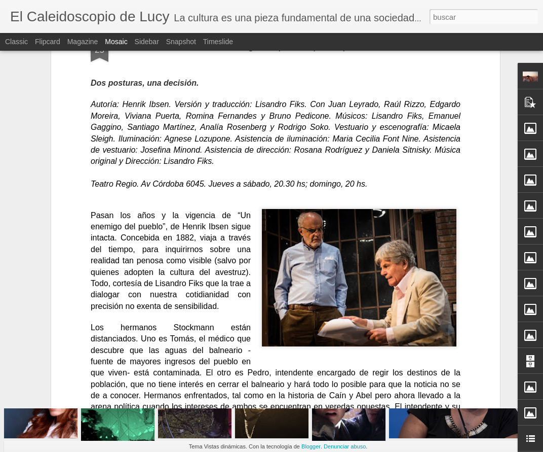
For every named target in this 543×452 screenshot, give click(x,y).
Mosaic (116, 42)
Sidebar (147, 42)
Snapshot (181, 42)
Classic (16, 42)
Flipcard (47, 42)
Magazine (82, 42)
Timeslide (218, 42)
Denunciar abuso (345, 446)
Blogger (311, 446)
